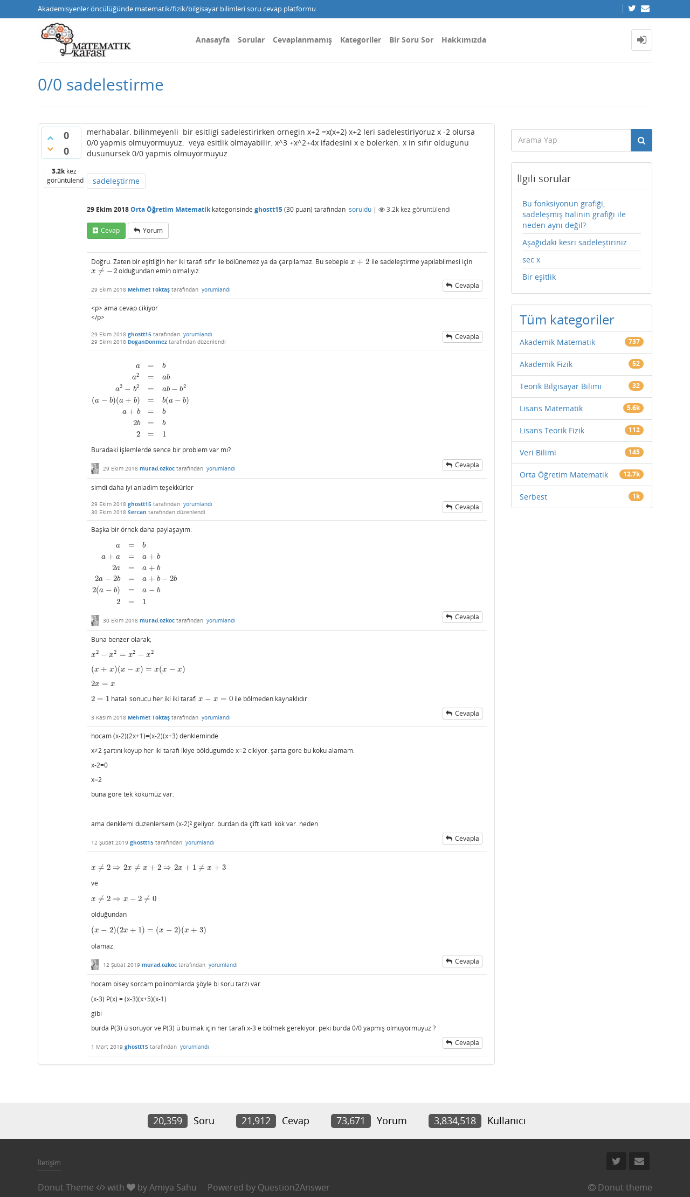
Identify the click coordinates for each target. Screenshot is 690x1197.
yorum (153, 230)
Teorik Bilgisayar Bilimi (561, 386)
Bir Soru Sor (411, 39)
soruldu (360, 209)
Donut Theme (66, 1187)
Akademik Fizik (546, 364)
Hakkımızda (463, 39)
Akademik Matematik (557, 342)
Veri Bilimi (538, 452)
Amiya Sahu (173, 1187)
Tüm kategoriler (567, 319)
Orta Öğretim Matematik (170, 209)
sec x (531, 259)
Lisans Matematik (551, 408)
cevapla (467, 285)
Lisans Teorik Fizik (552, 430)
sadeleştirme (116, 181)
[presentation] (360, 261)
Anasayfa (213, 39)
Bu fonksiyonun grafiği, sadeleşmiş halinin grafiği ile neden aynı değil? (574, 214)
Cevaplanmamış (302, 39)
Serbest (533, 497)
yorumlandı (216, 289)
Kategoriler (360, 39)
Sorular (251, 39)
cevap (110, 230)
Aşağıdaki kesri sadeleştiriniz (574, 242)
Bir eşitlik (539, 277)
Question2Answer (294, 1187)
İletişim (49, 1162)
